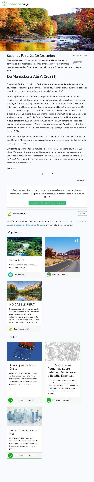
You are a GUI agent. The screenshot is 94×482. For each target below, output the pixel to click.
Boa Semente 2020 (20, 214)
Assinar (82, 213)
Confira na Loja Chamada (23, 400)
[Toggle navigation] (89, 4)
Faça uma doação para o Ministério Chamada (47, 203)
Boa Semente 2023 (21, 329)
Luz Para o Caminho (60, 275)
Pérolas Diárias (19, 275)
